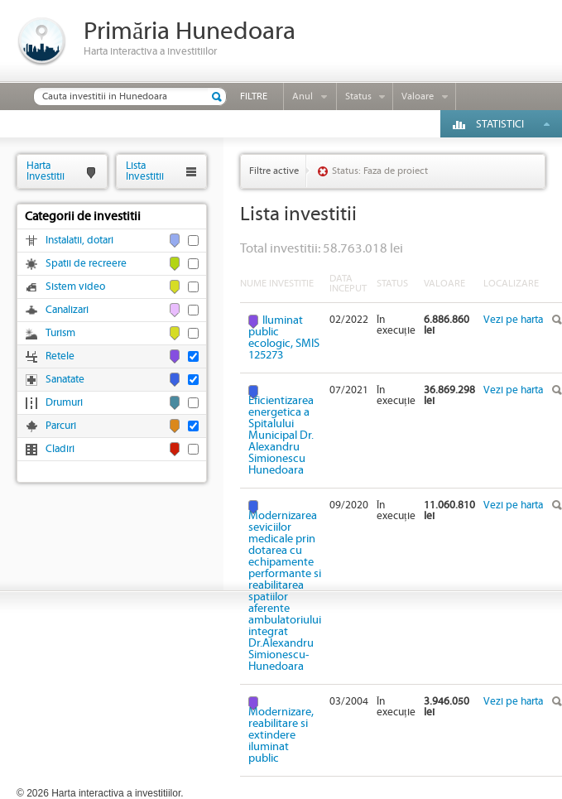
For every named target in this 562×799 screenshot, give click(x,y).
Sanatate (65, 379)
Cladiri (60, 449)
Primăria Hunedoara (189, 32)
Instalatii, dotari (79, 240)
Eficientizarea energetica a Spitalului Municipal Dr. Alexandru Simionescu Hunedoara (281, 435)
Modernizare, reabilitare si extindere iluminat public (281, 734)
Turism (60, 333)
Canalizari (67, 310)
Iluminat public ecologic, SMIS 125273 (283, 338)
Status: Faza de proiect (380, 171)
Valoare (417, 96)
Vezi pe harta (513, 320)
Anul (302, 96)
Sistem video (75, 287)
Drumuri (64, 403)
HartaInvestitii (45, 171)
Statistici (500, 124)
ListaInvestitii (145, 171)
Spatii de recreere (86, 264)
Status (358, 96)
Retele (60, 356)
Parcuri (61, 426)
